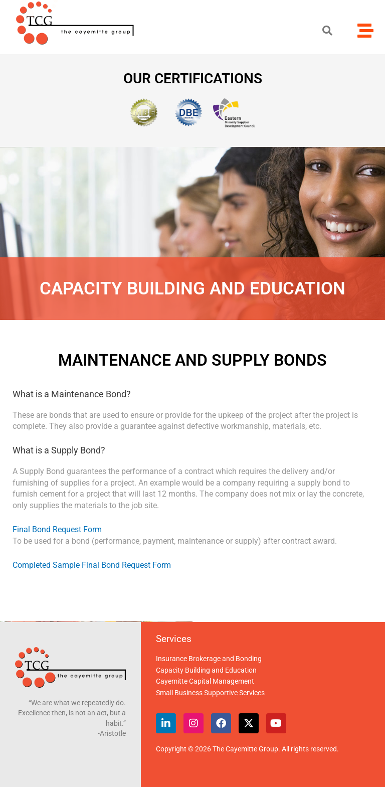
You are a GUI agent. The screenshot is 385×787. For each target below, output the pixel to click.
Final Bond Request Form (57, 529)
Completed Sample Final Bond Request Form (92, 565)
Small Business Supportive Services (210, 693)
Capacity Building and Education (206, 670)
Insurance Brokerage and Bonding (209, 659)
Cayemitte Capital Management (205, 681)
